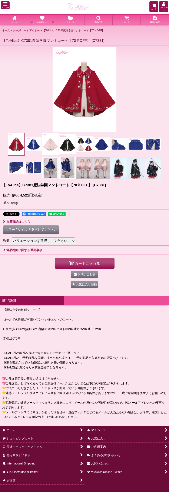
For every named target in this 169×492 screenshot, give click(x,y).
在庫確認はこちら (16, 221)
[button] (5, 5)
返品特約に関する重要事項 (22, 250)
